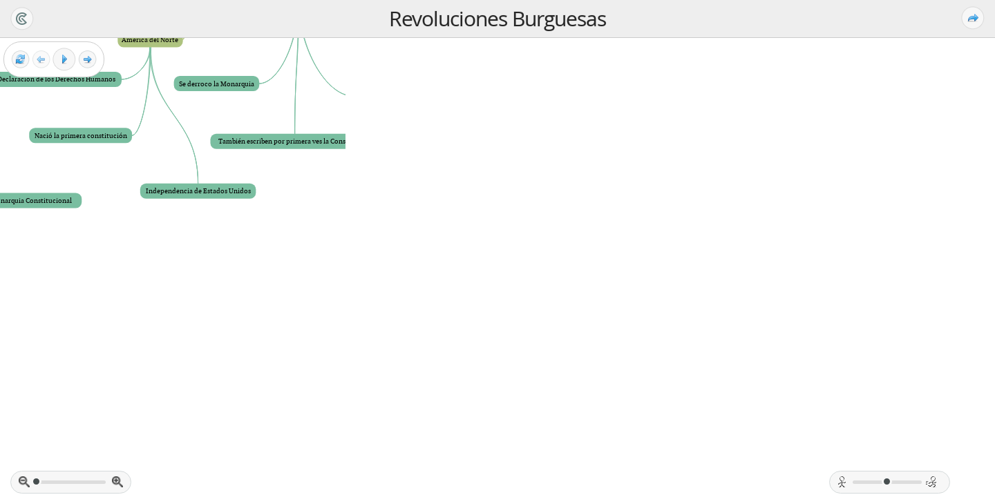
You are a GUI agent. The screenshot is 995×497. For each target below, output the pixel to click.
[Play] (64, 59)
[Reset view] (20, 60)
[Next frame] (87, 60)
